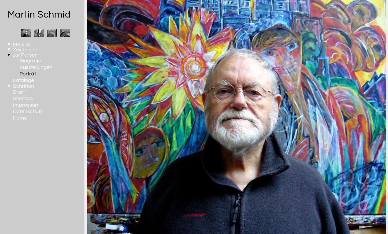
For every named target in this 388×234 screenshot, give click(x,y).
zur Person (25, 55)
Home (20, 118)
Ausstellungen (36, 67)
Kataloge (23, 80)
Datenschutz (28, 111)
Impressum (26, 105)
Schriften (23, 86)
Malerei (21, 44)
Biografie (30, 60)
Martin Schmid (39, 15)
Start (19, 92)
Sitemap (23, 98)
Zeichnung (25, 49)
